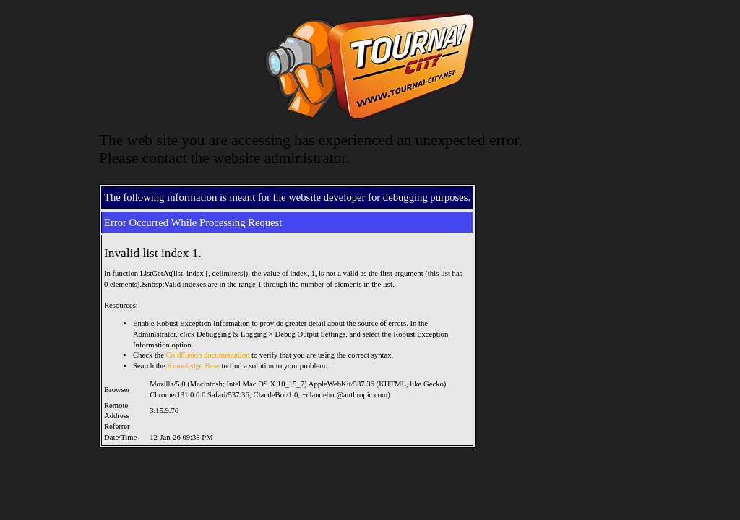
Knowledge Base (193, 366)
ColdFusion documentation (208, 355)
